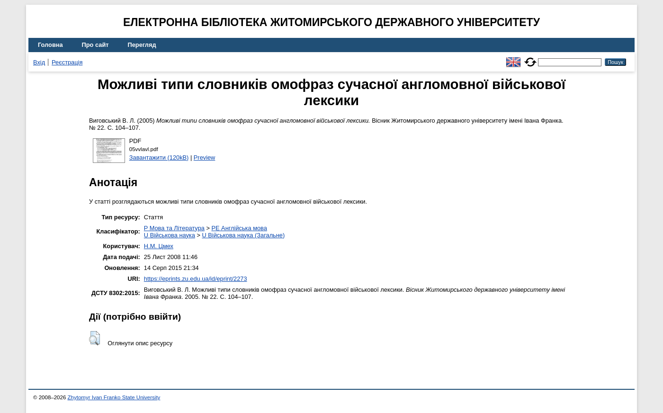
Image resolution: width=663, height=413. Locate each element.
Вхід (39, 62)
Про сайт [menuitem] (95, 44)
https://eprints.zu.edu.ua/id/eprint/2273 (195, 278)
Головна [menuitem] (50, 44)
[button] (94, 338)
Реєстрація (67, 62)
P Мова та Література (174, 228)
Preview (204, 157)
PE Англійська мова (239, 228)
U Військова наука (169, 235)
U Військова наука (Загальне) (243, 235)
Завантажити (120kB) (159, 157)
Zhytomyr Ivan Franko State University (114, 397)
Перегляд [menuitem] (142, 44)
